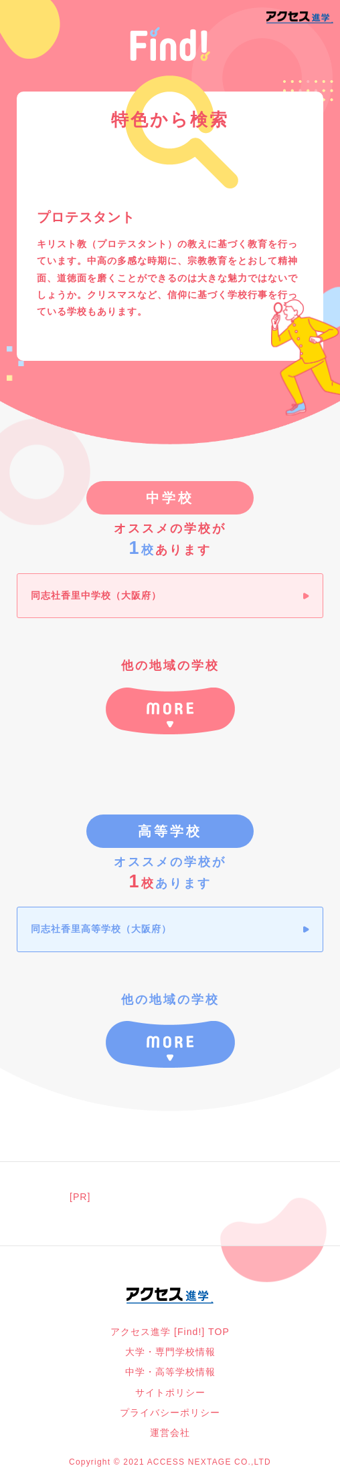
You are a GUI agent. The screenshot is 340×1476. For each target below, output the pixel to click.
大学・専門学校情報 (170, 1351)
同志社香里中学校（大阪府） (96, 595)
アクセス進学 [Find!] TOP (170, 1331)
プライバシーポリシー (170, 1412)
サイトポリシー (170, 1392)
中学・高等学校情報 (170, 1371)
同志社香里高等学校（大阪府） (101, 928)
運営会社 (170, 1432)
